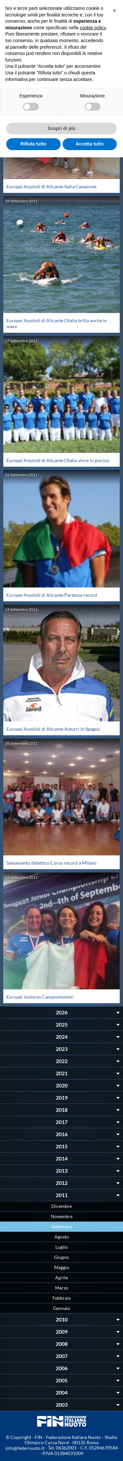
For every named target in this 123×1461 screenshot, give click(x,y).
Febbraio (61, 1298)
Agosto (61, 1236)
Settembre (61, 1226)
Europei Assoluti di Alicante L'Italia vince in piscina (58, 460)
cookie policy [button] (93, 27)
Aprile (61, 1277)
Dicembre (61, 1206)
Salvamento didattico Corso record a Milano (51, 863)
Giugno (61, 1257)
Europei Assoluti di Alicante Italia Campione (51, 186)
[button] (114, 10)
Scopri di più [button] (61, 128)
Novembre (61, 1216)
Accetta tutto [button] (89, 143)
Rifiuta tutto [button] (33, 143)
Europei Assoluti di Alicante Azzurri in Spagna (53, 729)
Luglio (61, 1247)
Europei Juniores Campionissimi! (40, 997)
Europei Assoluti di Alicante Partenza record (52, 595)
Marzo (61, 1288)
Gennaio (61, 1308)
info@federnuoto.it (24, 1448)
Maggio (61, 1267)
